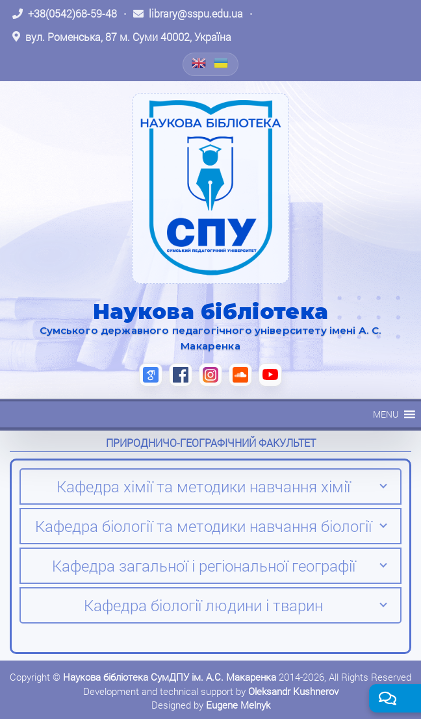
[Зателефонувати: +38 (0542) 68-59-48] (64, 13)
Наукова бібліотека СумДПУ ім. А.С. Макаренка (169, 676)
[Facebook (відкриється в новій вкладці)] (180, 374)
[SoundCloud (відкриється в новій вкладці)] (240, 374)
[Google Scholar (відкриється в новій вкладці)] (150, 374)
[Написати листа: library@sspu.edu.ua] (188, 13)
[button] (385, 414)
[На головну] (210, 188)
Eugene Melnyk (238, 704)
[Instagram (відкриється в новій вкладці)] (210, 374)
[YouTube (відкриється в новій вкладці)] (270, 374)
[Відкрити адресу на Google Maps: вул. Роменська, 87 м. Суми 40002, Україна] (121, 37)
